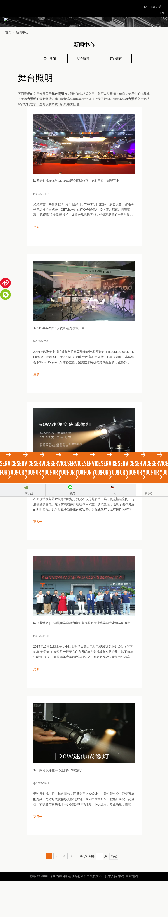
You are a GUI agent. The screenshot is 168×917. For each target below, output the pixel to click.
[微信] (5, 294)
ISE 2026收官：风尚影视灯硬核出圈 (60, 364)
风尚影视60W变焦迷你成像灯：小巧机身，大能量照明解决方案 (79, 512)
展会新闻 (83, 94)
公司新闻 (50, 94)
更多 (37, 263)
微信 (72, 493)
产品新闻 (116, 94)
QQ (114, 493)
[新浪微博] (5, 283)
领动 (121, 912)
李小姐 (29, 493)
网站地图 (132, 912)
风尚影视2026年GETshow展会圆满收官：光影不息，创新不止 (77, 217)
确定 (114, 892)
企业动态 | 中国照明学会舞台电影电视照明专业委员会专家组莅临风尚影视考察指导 (92, 659)
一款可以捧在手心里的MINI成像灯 (59, 806)
